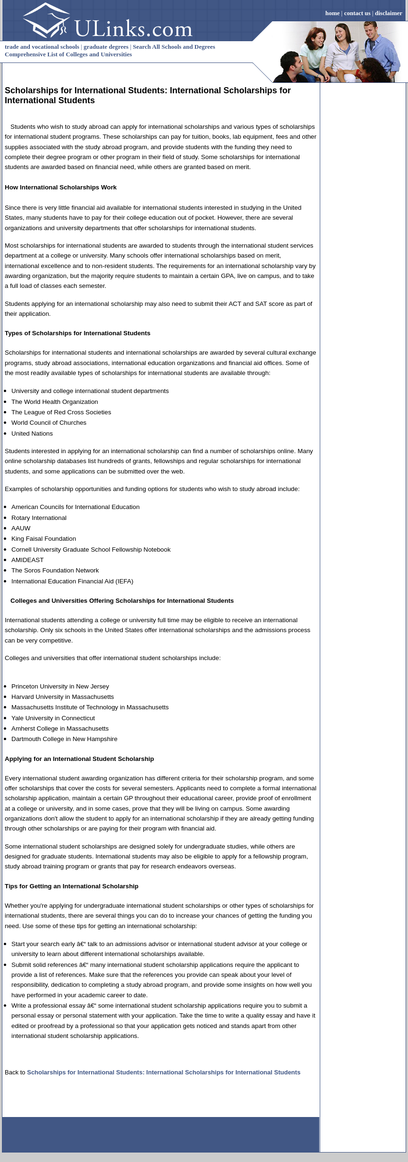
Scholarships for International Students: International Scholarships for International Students (163, 1072)
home (332, 13)
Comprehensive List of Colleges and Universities (68, 54)
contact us (357, 13)
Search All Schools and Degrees (174, 46)
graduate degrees (106, 46)
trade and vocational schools (42, 46)
